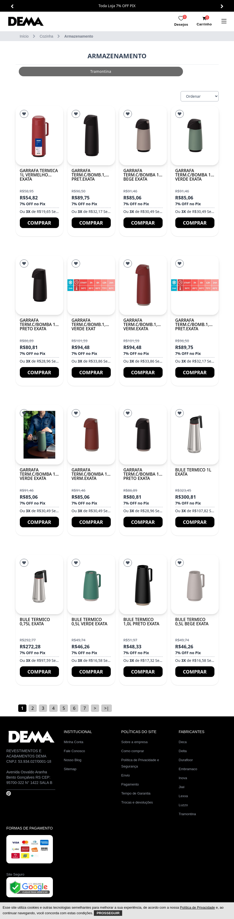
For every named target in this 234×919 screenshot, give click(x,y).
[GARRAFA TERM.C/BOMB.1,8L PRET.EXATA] (91, 135)
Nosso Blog (72, 760)
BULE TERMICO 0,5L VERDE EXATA (89, 622)
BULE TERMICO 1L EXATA (193, 472)
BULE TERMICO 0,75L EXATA (35, 622)
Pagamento (130, 784)
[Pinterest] (8, 793)
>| (106, 708)
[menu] (224, 21)
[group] (86, 71)
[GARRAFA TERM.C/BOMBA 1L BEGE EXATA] (143, 135)
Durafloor (186, 760)
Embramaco (188, 769)
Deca (183, 742)
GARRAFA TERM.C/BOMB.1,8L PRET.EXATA (91, 175)
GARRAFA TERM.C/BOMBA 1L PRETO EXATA (39, 324)
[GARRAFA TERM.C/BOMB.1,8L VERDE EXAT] (91, 285)
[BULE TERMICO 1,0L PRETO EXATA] (143, 584)
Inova (183, 778)
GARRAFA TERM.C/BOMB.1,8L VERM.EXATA (142, 324)
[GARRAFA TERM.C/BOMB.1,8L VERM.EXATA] (143, 285)
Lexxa (183, 796)
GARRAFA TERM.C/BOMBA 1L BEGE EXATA (142, 175)
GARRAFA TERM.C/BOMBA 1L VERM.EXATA (90, 474)
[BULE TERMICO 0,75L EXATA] (39, 584)
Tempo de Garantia (136, 793)
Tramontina (187, 814)
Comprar (39, 223)
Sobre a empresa (134, 742)
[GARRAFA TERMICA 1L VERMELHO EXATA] (39, 135)
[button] (12, 6)
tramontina (86, 71)
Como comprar (132, 751)
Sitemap (70, 769)
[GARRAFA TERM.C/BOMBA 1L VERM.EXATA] (91, 435)
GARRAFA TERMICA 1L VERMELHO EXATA (39, 175)
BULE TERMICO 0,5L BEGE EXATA (192, 622)
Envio (125, 775)
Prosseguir (108, 913)
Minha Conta (73, 742)
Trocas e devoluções (137, 802)
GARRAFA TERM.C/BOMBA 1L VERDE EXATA (194, 175)
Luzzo (183, 805)
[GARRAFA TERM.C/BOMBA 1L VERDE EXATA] (195, 135)
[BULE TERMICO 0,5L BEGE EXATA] (195, 584)
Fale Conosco (74, 751)
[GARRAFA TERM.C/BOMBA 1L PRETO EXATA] (39, 285)
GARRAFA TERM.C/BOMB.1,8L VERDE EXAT (91, 324)
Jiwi (182, 787)
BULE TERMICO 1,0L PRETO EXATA (141, 622)
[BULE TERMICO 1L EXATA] (195, 435)
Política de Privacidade (197, 907)
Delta (183, 751)
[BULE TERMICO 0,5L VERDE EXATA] (91, 584)
